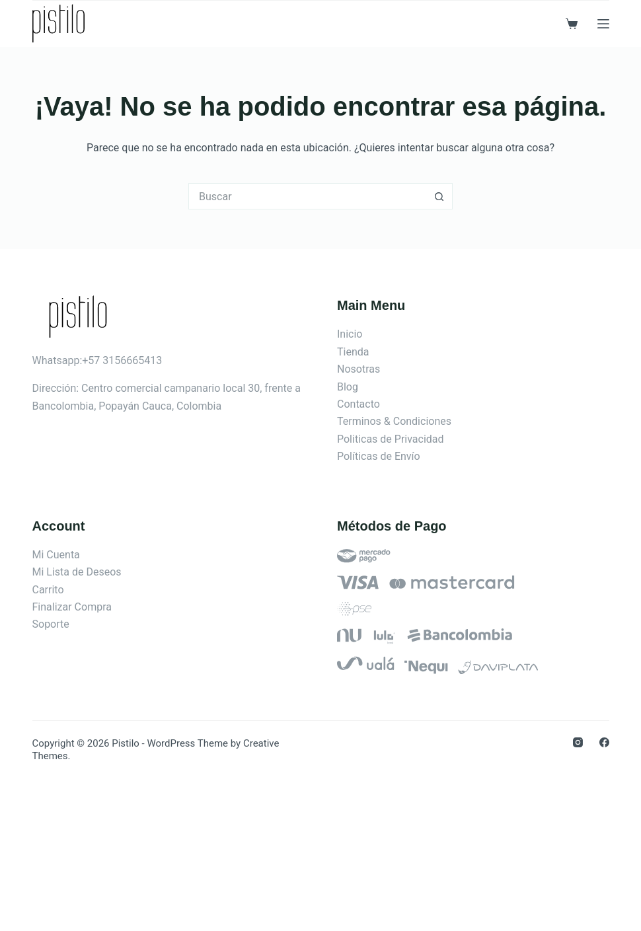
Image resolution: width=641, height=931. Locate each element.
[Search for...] (307, 196)
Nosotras (358, 369)
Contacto (358, 404)
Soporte (50, 624)
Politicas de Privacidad (390, 439)
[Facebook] (604, 742)
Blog (347, 387)
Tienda (353, 352)
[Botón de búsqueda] (439, 196)
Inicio (349, 334)
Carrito (48, 589)
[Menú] (603, 24)
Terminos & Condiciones (394, 421)
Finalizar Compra (72, 607)
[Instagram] (578, 742)
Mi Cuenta (56, 554)
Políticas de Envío (378, 456)
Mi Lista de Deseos (77, 572)
